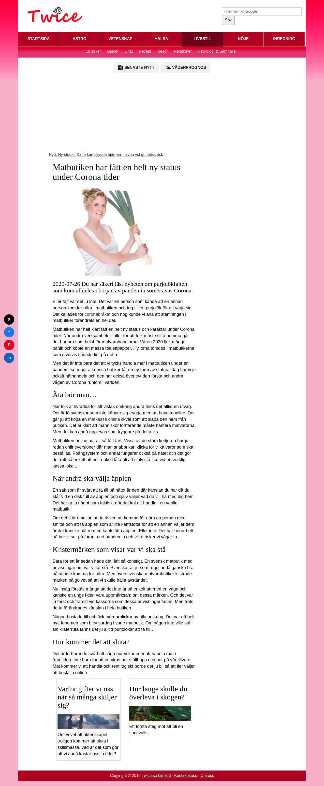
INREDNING (284, 39)
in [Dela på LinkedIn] (9, 358)
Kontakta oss (185, 775)
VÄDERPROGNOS (186, 67)
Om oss (207, 775)
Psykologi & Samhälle (217, 51)
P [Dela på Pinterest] (9, 345)
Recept (145, 51)
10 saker (93, 51)
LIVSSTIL (202, 39)
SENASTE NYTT (136, 67)
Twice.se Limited (156, 775)
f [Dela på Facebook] (9, 332)
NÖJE (243, 39)
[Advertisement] (162, 117)
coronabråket (97, 314)
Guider (113, 51)
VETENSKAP (120, 39)
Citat (129, 51)
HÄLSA (161, 39)
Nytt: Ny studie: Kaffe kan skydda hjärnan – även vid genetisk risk (106, 154)
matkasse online (104, 419)
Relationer (183, 51)
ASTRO (79, 39)
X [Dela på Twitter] (9, 319)
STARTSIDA (39, 39)
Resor (162, 51)
